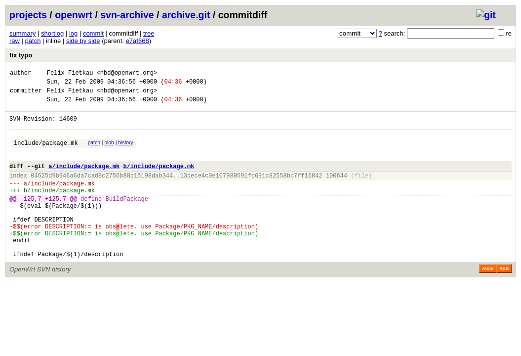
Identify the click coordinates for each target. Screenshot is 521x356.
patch (33, 40)
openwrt (73, 14)
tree (148, 33)
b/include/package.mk (158, 179)
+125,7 (55, 218)
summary (22, 33)
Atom (487, 299)
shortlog (52, 33)
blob (109, 151)
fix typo (20, 55)
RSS (504, 299)
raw (14, 40)
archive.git (186, 14)
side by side (83, 40)
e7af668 (137, 40)
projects (28, 14)
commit (93, 33)
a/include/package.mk (84, 179)
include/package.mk (46, 153)
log (73, 33)
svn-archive (127, 14)
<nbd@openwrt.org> (127, 74)
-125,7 (30, 218)
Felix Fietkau (70, 74)
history (125, 151)
